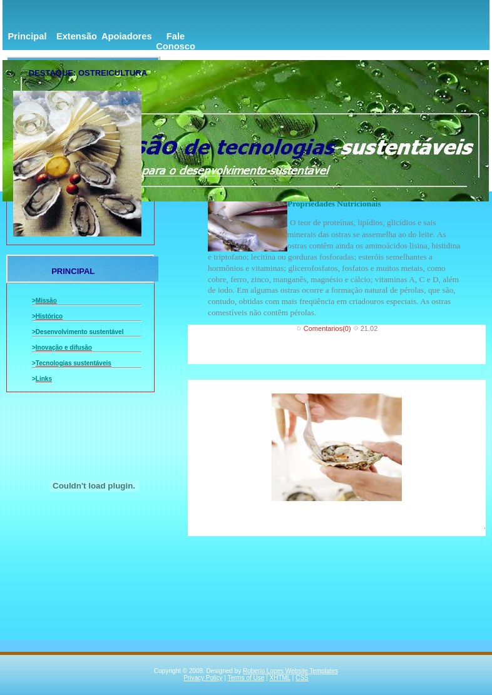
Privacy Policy (202, 677)
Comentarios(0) (327, 328)
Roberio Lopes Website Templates (290, 670)
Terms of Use (245, 677)
